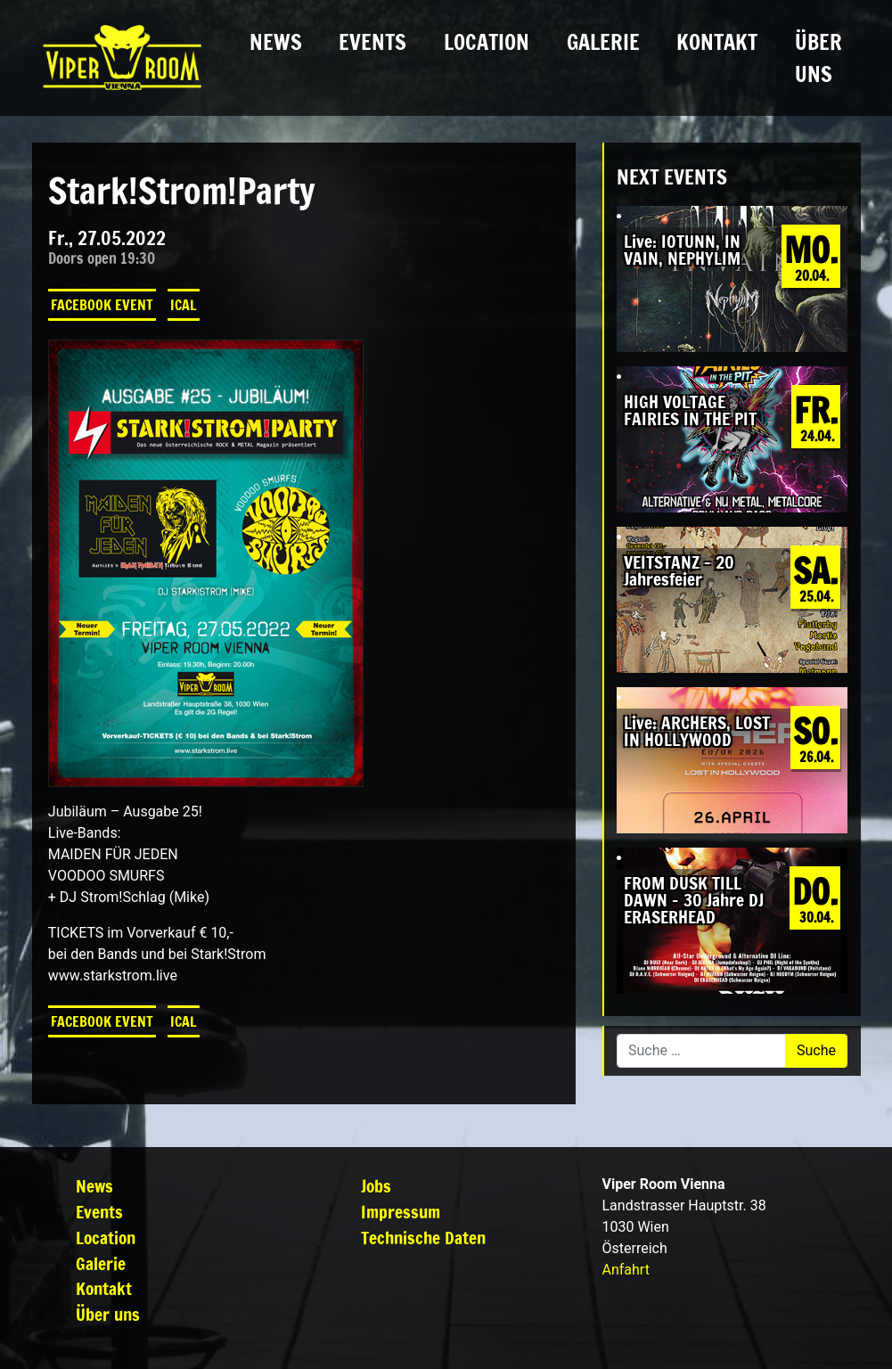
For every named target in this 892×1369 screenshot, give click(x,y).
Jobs (376, 1186)
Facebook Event (102, 305)
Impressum (400, 1212)
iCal (183, 305)
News (276, 42)
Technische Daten (423, 1238)
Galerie (603, 42)
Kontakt (716, 42)
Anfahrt (625, 1269)
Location (486, 42)
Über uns (818, 58)
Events (372, 42)
